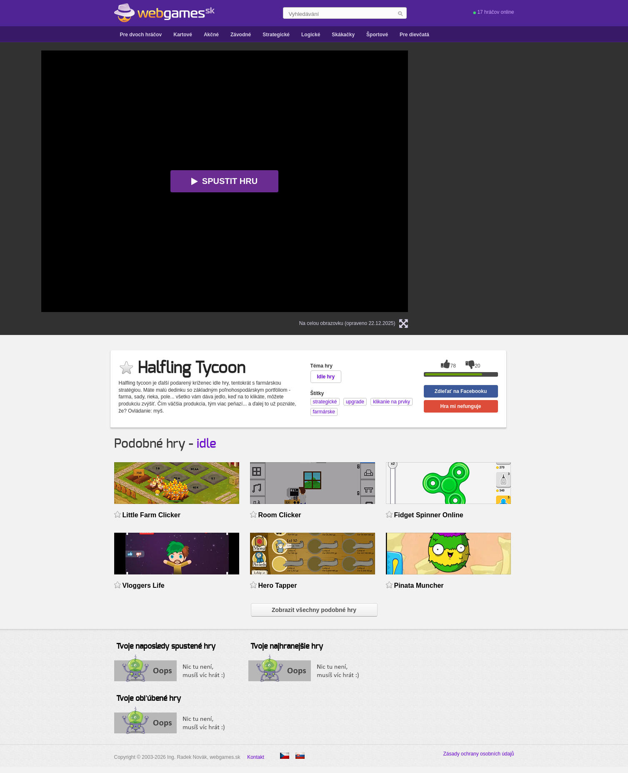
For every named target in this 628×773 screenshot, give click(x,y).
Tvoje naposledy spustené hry (165, 646)
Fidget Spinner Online (428, 515)
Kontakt (255, 757)
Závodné (240, 35)
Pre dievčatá (414, 35)
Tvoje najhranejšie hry (286, 646)
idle (206, 444)
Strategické (276, 35)
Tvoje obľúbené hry (148, 698)
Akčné (211, 35)
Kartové (182, 35)
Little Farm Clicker (151, 515)
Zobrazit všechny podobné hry (314, 610)
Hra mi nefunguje (460, 406)
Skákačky (343, 35)
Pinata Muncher (419, 585)
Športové (377, 35)
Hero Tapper (277, 585)
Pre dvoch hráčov (141, 35)
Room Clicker (279, 515)
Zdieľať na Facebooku (461, 391)
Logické (310, 35)
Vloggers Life (144, 585)
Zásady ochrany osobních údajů (478, 754)
